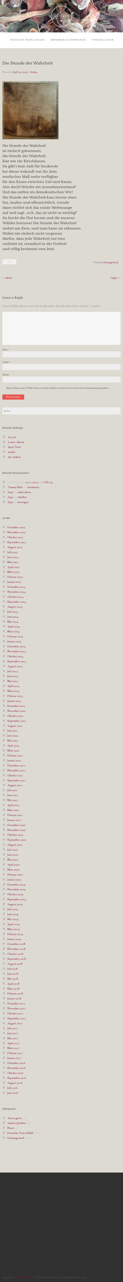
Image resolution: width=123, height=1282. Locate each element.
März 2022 (13, 750)
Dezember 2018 (16, 943)
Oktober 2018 (15, 953)
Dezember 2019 (16, 884)
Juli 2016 (12, 1087)
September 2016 (16, 1077)
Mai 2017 (12, 1037)
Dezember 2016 (16, 1062)
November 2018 (16, 948)
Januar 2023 (14, 700)
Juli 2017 (12, 1028)
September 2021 (16, 779)
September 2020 (16, 839)
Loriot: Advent (16, 441)
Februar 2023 (15, 695)
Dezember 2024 (16, 586)
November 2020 (16, 829)
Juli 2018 (12, 968)
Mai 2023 (12, 680)
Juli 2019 (12, 908)
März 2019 (13, 928)
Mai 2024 (12, 621)
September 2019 (16, 899)
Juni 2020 (12, 854)
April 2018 (13, 983)
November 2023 (16, 651)
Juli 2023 (12, 670)
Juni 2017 (12, 1032)
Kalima (34, 71)
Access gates (14, 1117)
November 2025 (16, 531)
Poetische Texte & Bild (20, 1132)
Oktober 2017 (15, 1013)
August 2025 (14, 546)
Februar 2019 (15, 933)
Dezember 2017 (16, 1003)
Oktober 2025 (15, 536)
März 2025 (13, 571)
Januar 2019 (14, 938)
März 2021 (13, 809)
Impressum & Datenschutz (67, 39)
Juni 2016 (12, 1092)
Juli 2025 (12, 551)
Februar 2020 (15, 874)
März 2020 (13, 869)
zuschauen (33, 486)
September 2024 (16, 601)
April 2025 (13, 566)
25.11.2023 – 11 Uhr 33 (39, 481)
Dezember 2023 (16, 646)
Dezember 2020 (16, 824)
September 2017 (16, 1018)
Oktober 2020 (15, 834)
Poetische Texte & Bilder (26, 39)
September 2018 (16, 958)
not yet (12, 436)
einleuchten (24, 491)
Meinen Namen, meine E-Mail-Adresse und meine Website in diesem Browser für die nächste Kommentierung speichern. (57, 387)
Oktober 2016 (15, 1072)
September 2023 (16, 660)
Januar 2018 (14, 998)
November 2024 (16, 591)
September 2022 (16, 720)
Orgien (115, 277)
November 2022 (16, 710)
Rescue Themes (25, 1276)
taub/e (11, 451)
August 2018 (14, 963)
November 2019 (16, 889)
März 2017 (13, 1047)
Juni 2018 (12, 973)
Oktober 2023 (15, 656)
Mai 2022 (12, 740)
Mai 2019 (12, 918)
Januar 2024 (14, 641)
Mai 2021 (12, 799)
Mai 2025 (12, 561)
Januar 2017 (14, 1057)
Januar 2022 (14, 760)
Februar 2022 (15, 755)
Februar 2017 (15, 1052)
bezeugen (23, 501)
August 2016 (14, 1082)
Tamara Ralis (14, 486)
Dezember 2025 (16, 526)
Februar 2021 (15, 814)
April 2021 (13, 804)
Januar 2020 (14, 879)
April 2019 (13, 923)
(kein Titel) (14, 446)
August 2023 (14, 665)
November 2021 (16, 769)
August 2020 (14, 844)
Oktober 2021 (15, 774)
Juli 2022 (12, 730)
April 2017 (13, 1042)
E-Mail (6, 361)
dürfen (7, 277)
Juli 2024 (12, 611)
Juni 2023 (12, 675)
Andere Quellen (16, 1122)
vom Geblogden (103, 39)
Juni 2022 (12, 735)
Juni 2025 (12, 556)
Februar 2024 (15, 636)
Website (5, 373)
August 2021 (14, 784)
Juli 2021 (12, 789)
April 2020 (13, 864)
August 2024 (14, 606)
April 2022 (13, 745)
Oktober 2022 (15, 715)
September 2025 (16, 541)
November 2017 (16, 1008)
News (10, 1127)
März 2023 (13, 690)
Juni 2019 (12, 913)
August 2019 (14, 903)
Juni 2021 (12, 794)
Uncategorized (110, 261)
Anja (10, 491)
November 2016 (16, 1067)
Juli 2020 (12, 849)
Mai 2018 (12, 978)
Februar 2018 (15, 993)
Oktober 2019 (15, 894)
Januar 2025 (14, 581)
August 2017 (14, 1023)
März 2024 (13, 631)
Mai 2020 (12, 859)
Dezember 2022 (16, 705)
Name (5, 348)
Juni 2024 (12, 616)
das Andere (14, 456)
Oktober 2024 (15, 596)
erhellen (22, 496)
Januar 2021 (14, 819)
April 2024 (13, 626)
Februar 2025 (15, 576)
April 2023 (13, 685)
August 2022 (14, 725)
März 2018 (13, 988)
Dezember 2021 (16, 765)
